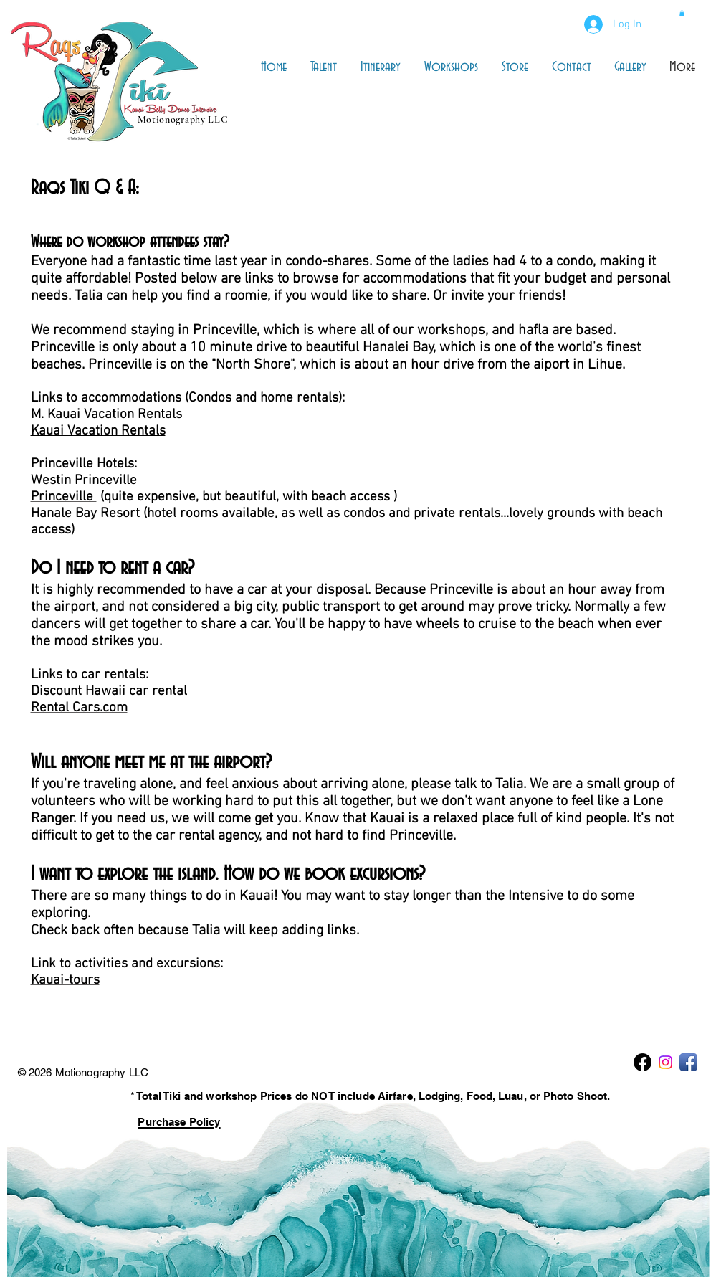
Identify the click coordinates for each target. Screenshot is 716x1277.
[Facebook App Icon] (688, 1062)
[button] (681, 13)
